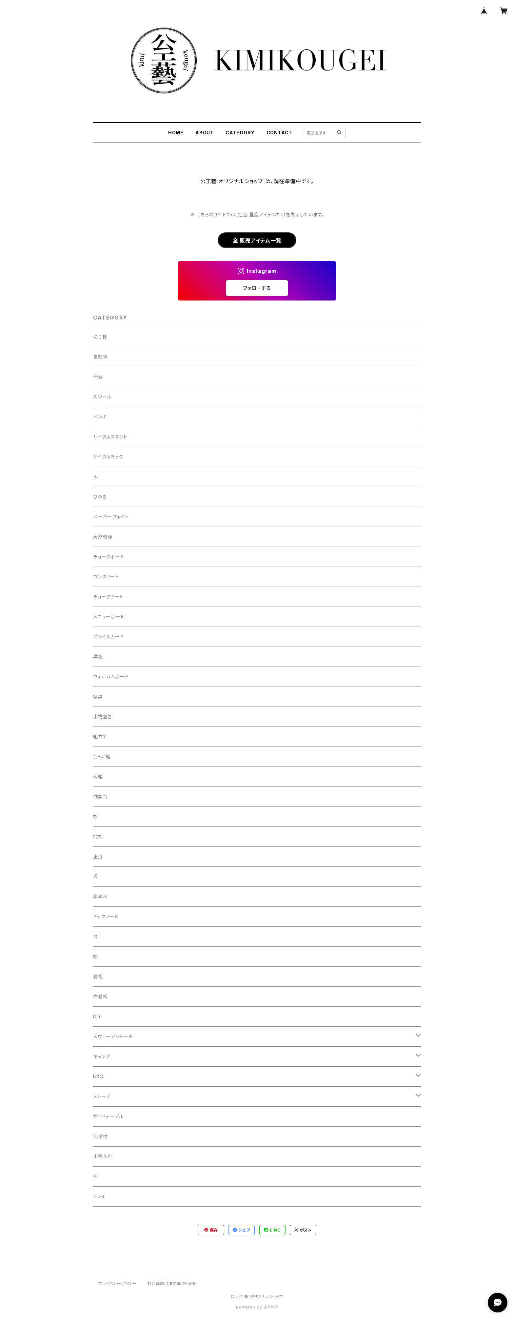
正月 (98, 856)
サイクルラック (108, 456)
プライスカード (108, 636)
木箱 (98, 776)
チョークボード (108, 556)
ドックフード (105, 916)
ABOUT (204, 132)
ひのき (99, 496)
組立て (100, 736)
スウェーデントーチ (113, 1036)
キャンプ (101, 1056)
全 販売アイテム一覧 (257, 240)
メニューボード (109, 616)
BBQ (98, 1076)
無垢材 (100, 1136)
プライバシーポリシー (117, 1283)
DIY (97, 1016)
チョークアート (108, 596)
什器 (98, 376)
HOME (176, 132)
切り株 (100, 336)
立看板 (100, 996)
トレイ (99, 1196)
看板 (98, 976)
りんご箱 (102, 756)
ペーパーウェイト (110, 516)
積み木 (100, 896)
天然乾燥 (102, 536)
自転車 (100, 356)
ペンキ (100, 416)
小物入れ (102, 1156)
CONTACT (279, 132)
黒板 (98, 656)
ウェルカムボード (110, 676)
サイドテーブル (108, 1116)
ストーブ (101, 1096)
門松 (98, 836)
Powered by (257, 1307)
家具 (98, 696)
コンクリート (106, 576)
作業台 (100, 796)
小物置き (102, 716)
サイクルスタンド (110, 436)
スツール (102, 396)
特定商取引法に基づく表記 (172, 1283)
